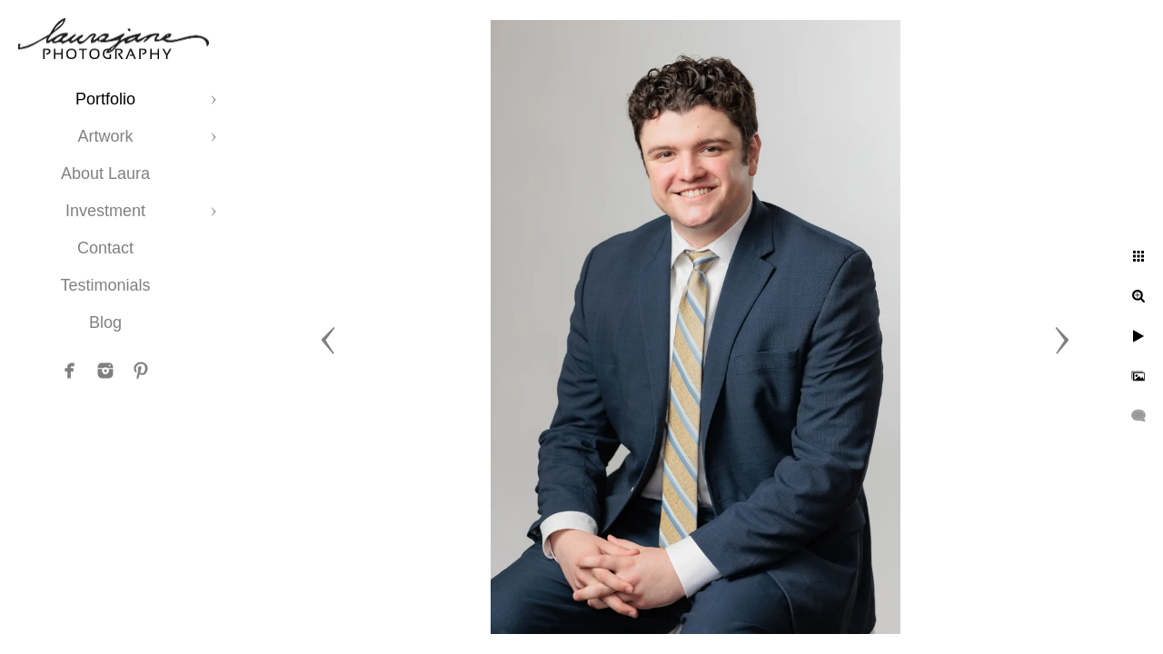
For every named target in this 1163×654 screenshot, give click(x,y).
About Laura (105, 173)
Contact (105, 248)
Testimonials (105, 285)
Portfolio (105, 99)
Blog (105, 322)
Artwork (105, 136)
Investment (105, 211)
